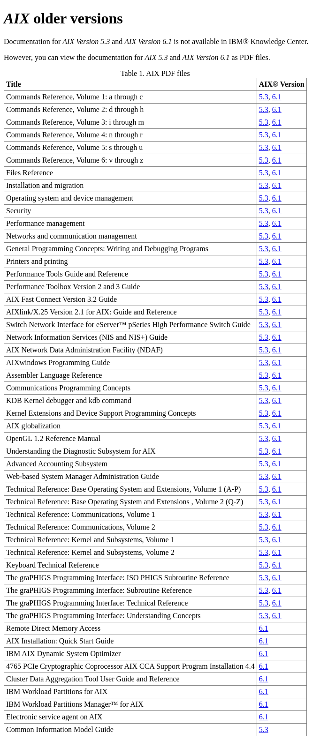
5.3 (263, 97)
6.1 (277, 97)
